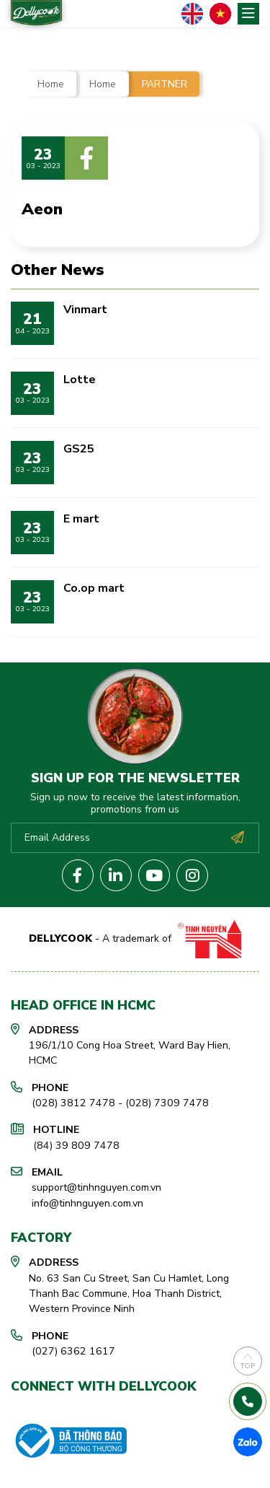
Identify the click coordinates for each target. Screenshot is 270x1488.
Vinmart (85, 310)
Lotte (79, 380)
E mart (81, 519)
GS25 (78, 449)
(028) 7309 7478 (167, 1103)
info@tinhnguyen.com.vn (87, 1203)
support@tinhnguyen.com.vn (96, 1187)
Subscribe (237, 837)
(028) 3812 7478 (73, 1103)
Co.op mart (94, 588)
